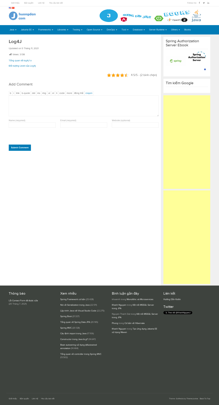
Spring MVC (66, 328)
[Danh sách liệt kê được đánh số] (49, 93)
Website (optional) (121, 120)
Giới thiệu (15, 3)
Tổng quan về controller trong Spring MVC (80, 354)
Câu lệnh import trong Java (73, 333)
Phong (115, 323)
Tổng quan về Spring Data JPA (75, 322)
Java (12, 29)
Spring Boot (66, 316)
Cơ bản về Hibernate (134, 323)
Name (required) (17, 120)
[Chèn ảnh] (44, 93)
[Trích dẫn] (26, 93)
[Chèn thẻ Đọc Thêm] (69, 93)
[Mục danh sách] (56, 93)
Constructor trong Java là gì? (74, 339)
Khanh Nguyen (119, 305)
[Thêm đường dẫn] (18, 93)
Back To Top (205, 399)
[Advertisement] (186, 142)
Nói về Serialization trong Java (75, 305)
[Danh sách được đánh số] (53, 93)
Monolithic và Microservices (140, 299)
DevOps (111, 29)
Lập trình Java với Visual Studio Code (78, 311)
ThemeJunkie (192, 399)
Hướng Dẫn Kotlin (172, 299)
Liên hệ (41, 3)
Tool (124, 29)
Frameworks (44, 29)
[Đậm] (10, 93)
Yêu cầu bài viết (56, 3)
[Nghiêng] (13, 93)
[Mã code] (62, 93)
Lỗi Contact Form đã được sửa (23, 300)
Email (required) (68, 120)
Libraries (61, 29)
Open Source (93, 29)
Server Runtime (156, 29)
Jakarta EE (26, 29)
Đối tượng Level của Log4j (22, 66)
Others (174, 29)
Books (187, 29)
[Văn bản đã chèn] (38, 93)
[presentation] (30, 136)
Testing (76, 29)
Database (138, 29)
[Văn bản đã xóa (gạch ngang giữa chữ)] (33, 93)
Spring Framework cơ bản (72, 299)
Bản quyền (28, 3)
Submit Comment (20, 147)
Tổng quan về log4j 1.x (20, 60)
